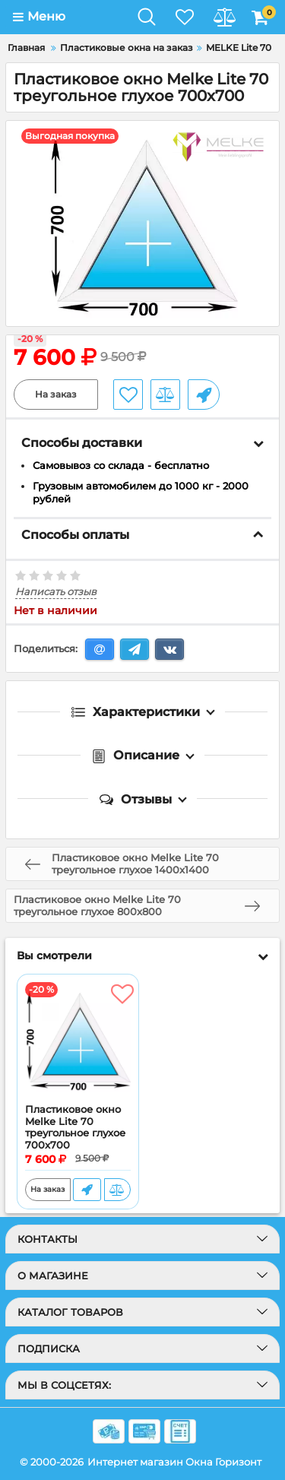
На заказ (56, 394)
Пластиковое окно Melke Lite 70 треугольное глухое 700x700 (75, 1127)
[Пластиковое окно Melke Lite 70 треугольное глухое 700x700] (78, 1039)
